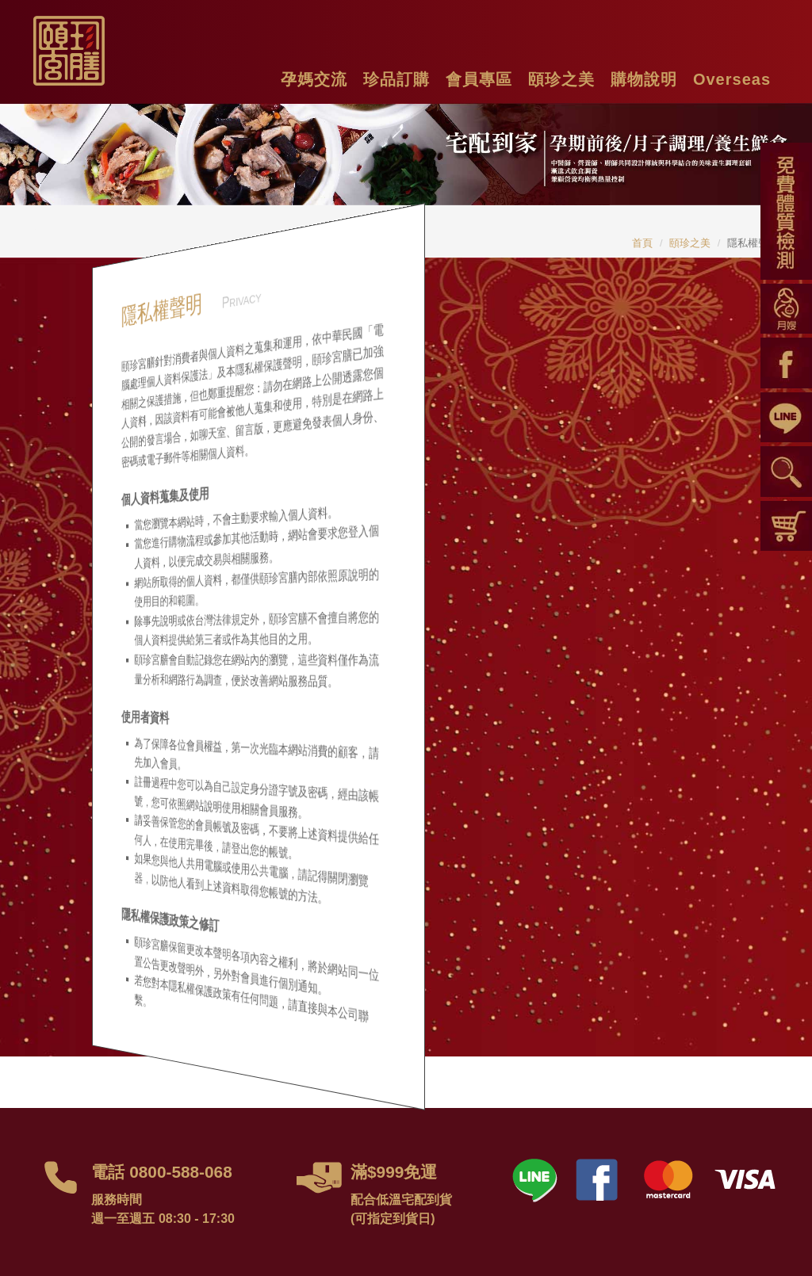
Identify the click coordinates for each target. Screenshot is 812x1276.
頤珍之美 (689, 243)
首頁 (642, 243)
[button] (314, 77)
